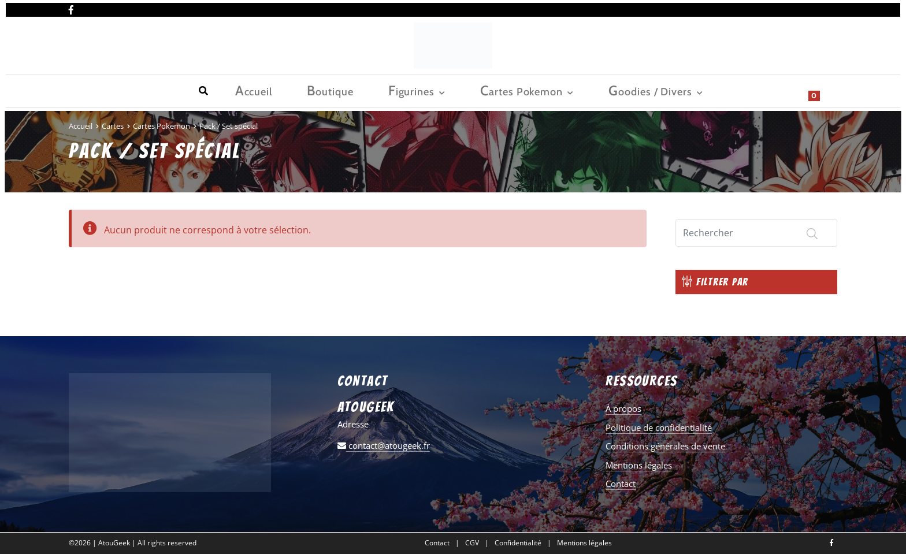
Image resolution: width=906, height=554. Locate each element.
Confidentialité (518, 543)
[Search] (756, 233)
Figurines (195, 90)
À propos (623, 408)
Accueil (84, 90)
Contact (621, 483)
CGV (472, 543)
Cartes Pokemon (281, 90)
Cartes (113, 126)
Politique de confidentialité (659, 427)
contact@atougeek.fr (383, 445)
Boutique (137, 90)
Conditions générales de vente (665, 446)
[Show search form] (822, 90)
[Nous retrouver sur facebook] (71, 7)
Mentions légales (639, 465)
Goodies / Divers (386, 90)
